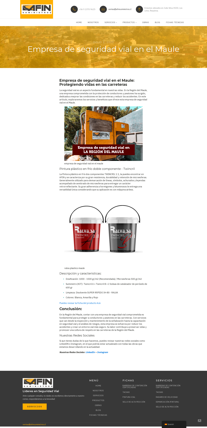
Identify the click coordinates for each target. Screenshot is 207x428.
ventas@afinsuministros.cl (119, 9)
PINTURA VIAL (129, 397)
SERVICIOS (34, 406)
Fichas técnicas (175, 22)
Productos (129, 22)
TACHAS (126, 392)
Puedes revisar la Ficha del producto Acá (79, 303)
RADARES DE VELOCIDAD (167, 397)
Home (79, 22)
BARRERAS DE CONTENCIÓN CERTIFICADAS (135, 387)
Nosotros (93, 22)
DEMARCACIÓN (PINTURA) (167, 402)
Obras (145, 22)
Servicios (110, 22)
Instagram (102, 352)
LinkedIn (90, 352)
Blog (157, 22)
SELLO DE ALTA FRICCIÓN (134, 402)
